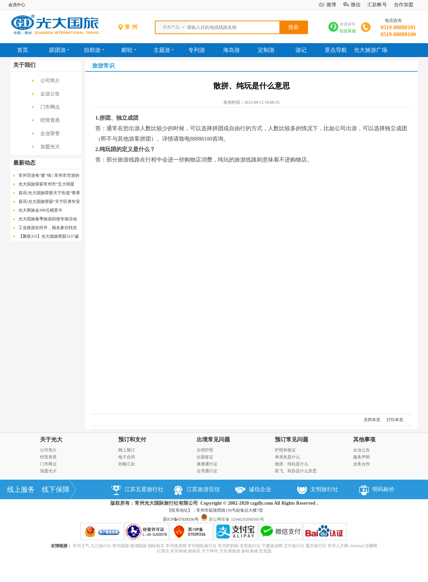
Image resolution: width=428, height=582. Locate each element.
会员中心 (16, 4)
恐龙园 (265, 551)
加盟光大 (50, 146)
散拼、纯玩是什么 (291, 464)
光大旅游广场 (370, 50)
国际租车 (156, 545)
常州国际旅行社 (202, 545)
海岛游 (231, 50)
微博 (331, 4)
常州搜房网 (176, 545)
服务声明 (361, 457)
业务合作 (361, 464)
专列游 (196, 50)
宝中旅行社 (294, 545)
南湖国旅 (138, 545)
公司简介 (50, 80)
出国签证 (205, 457)
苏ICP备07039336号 (181, 519)
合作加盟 (403, 4)
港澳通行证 (207, 464)
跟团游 (59, 50)
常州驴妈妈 (228, 545)
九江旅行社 (100, 545)
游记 (301, 50)
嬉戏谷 (194, 551)
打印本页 (395, 419)
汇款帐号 (377, 4)
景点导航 (336, 50)
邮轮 (128, 50)
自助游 (94, 50)
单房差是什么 (287, 457)
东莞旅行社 (250, 545)
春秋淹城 (249, 551)
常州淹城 (178, 551)
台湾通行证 (207, 471)
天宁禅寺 (209, 551)
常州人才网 (337, 545)
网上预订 (126, 450)
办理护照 (205, 450)
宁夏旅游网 (272, 545)
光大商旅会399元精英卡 (40, 210)
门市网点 (50, 107)
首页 (22, 50)
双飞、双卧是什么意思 (296, 471)
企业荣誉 (50, 133)
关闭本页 (372, 419)
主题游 (163, 50)
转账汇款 (126, 464)
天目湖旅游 (229, 551)
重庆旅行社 (316, 545)
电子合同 (126, 457)
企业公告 (50, 93)
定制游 (266, 50)
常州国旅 (120, 545)
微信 (355, 4)
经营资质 (50, 120)
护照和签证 (285, 450)
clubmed (356, 545)
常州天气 (81, 545)
